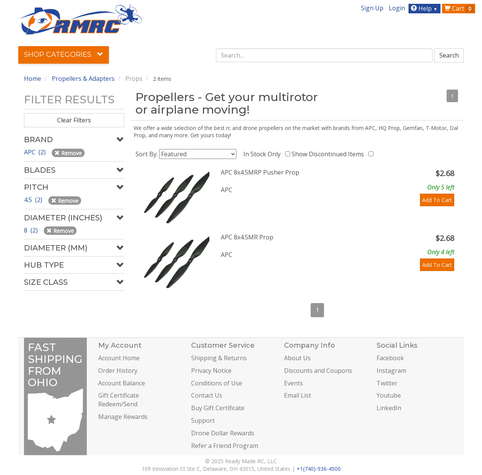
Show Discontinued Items (329, 154)
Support (203, 420)
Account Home (119, 358)
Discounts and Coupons (318, 370)
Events (293, 383)
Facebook (390, 358)
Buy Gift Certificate (217, 408)
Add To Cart (437, 200)
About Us (297, 358)
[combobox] (324, 55)
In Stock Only (263, 154)
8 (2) (31, 230)
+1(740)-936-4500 (319, 468)
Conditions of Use (216, 383)
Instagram (391, 370)
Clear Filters (74, 120)
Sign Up (372, 8)
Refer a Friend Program (224, 445)
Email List (297, 395)
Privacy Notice (211, 370)
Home (32, 78)
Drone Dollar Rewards (222, 433)
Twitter (387, 383)
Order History (117, 370)
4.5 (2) (34, 200)
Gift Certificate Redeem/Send (118, 399)
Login (397, 8)
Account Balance (121, 383)
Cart (459, 8)
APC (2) (35, 152)
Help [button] (425, 8)
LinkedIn (389, 408)
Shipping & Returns (219, 358)
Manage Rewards (123, 416)
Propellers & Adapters (83, 78)
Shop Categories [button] (63, 54)
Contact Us (206, 395)
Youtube (389, 395)
